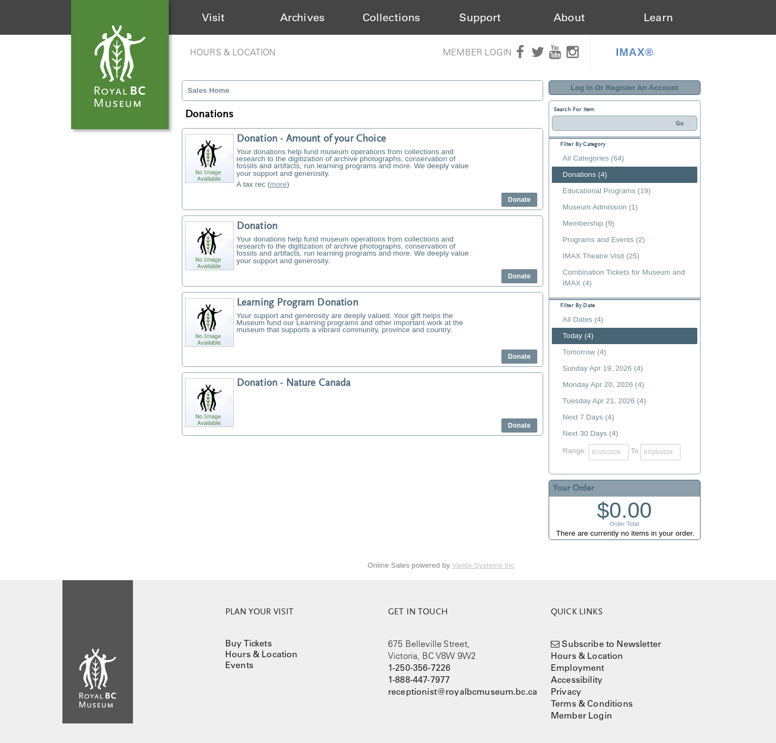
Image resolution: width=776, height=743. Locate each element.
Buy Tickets (248, 643)
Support (480, 17)
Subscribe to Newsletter (611, 643)
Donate (519, 200)
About (569, 17)
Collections (391, 17)
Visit (213, 17)
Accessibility (576, 679)
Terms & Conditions (592, 703)
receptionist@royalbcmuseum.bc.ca (462, 691)
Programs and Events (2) (604, 240)
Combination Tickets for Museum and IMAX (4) (624, 277)
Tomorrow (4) (584, 352)
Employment (578, 667)
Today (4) (578, 336)
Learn (658, 17)
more (278, 184)
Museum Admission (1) (600, 207)
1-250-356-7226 (419, 667)
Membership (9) (589, 223)
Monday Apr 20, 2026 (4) (603, 384)
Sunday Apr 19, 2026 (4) (603, 368)
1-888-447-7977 (419, 679)
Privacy (566, 691)
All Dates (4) (583, 319)
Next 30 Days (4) (591, 433)
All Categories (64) (593, 158)
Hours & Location (233, 52)
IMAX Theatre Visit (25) (601, 256)
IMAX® (635, 52)
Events (239, 664)
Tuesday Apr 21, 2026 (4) (604, 401)
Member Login (477, 52)
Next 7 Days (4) (588, 417)
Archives (302, 17)
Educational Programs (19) (607, 191)
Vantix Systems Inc (483, 565)
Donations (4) (585, 174)
